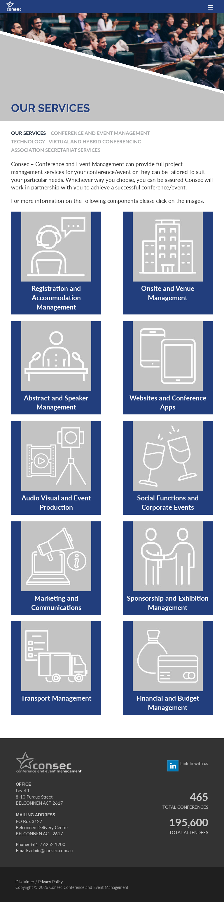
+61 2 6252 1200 (47, 844)
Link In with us (194, 763)
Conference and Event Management (100, 132)
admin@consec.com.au (51, 850)
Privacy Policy (50, 882)
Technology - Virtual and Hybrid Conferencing (76, 141)
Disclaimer (24, 882)
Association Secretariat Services (55, 149)
